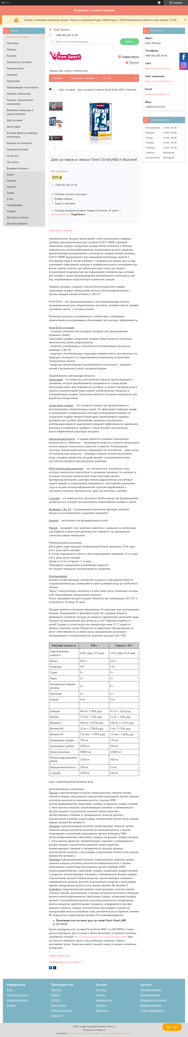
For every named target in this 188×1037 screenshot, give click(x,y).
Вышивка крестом (150, 995)
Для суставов (14, 120)
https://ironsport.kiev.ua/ (158, 81)
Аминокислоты (15, 68)
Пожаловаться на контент (81, 1033)
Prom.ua (110, 1026)
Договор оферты (17, 223)
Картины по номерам (19, 143)
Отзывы (11, 211)
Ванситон (56, 989)
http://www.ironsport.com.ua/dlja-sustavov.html (100, 936)
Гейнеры (11, 49)
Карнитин (101, 1005)
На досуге (13, 155)
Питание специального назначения (20, 101)
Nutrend (55, 995)
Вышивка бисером (17, 168)
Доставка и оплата (17, 217)
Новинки (11, 180)
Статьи (10, 193)
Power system (58, 1005)
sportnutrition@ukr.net (157, 94)
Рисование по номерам (153, 1000)
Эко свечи (12, 162)
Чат (172, 1027)
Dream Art (56, 1015)
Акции (10, 174)
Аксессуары (13, 126)
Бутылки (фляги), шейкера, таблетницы (22, 134)
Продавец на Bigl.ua (94, 1029)
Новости (11, 186)
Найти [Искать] (129, 41)
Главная (57, 78)
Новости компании (17, 1000)
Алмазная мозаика (17, 149)
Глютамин (12, 74)
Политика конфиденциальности (114, 1033)
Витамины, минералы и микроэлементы (20, 112)
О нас (10, 199)
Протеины (12, 43)
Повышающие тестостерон (22, 87)
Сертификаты (14, 205)
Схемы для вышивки (151, 1010)
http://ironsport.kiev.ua (157, 68)
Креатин (11, 55)
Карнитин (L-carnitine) (19, 62)
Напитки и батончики (19, 93)
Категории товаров (18, 36)
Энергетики (13, 81)
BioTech (55, 1000)
